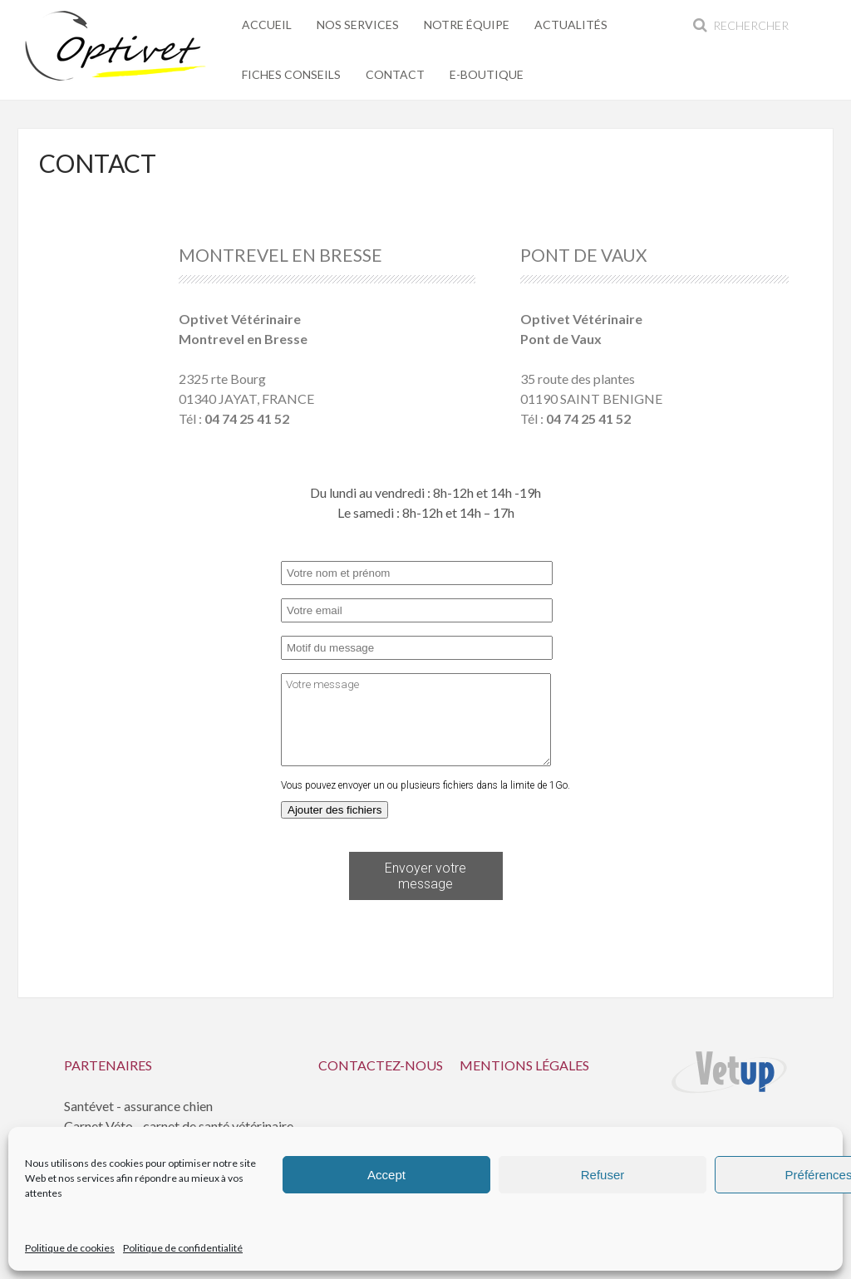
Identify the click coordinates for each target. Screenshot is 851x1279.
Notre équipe (466, 24)
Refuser (603, 1175)
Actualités (571, 24)
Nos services (358, 24)
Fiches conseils (291, 74)
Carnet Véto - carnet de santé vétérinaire (178, 1126)
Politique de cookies (70, 1248)
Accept (386, 1175)
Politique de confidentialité (183, 1248)
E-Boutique (487, 74)
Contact (395, 74)
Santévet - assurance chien (138, 1106)
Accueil (267, 24)
